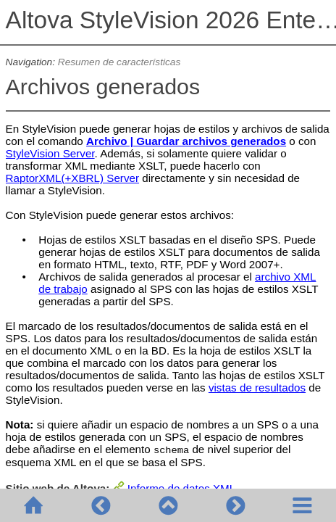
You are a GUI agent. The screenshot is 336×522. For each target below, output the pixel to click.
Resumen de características (119, 62)
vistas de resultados (257, 387)
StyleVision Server (50, 153)
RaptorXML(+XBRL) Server (72, 178)
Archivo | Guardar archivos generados (186, 141)
